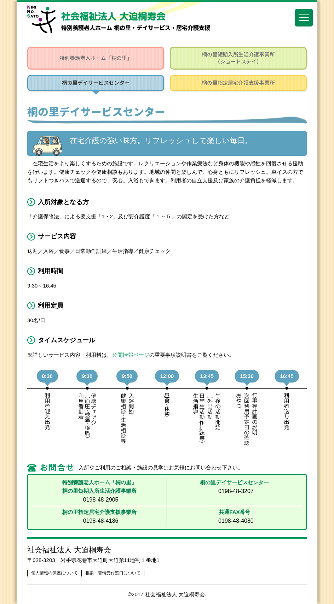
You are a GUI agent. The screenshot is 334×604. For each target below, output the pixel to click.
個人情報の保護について (54, 572)
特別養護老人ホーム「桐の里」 (95, 58)
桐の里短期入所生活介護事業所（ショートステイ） (238, 58)
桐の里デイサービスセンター (95, 83)
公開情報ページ (130, 355)
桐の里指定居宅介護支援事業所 (238, 83)
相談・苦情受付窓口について (112, 572)
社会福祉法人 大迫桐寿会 (69, 550)
